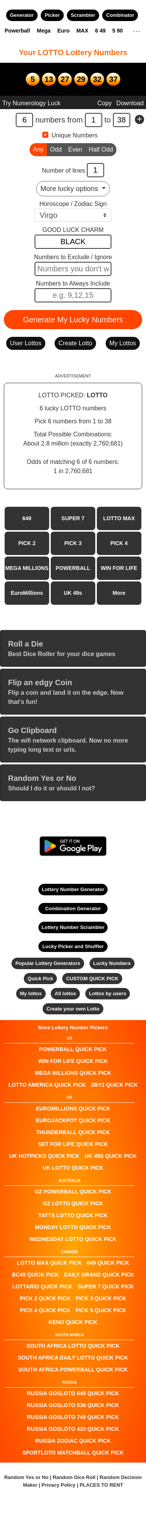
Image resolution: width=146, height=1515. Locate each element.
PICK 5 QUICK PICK (101, 1310)
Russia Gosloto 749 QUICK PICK (73, 1417)
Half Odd (101, 149)
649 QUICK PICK (108, 1263)
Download (130, 103)
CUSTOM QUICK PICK (92, 978)
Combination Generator (73, 908)
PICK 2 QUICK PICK (45, 1298)
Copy (104, 103)
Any (38, 149)
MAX (82, 31)
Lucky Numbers (112, 963)
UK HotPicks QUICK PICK (44, 1156)
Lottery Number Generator (73, 889)
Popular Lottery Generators (47, 963)
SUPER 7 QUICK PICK (106, 1286)
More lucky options (70, 189)
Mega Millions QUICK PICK (73, 1073)
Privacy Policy (58, 1485)
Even (75, 149)
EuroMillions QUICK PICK (73, 1108)
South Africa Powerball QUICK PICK (73, 1369)
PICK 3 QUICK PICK (101, 1298)
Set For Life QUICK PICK (73, 1144)
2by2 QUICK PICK (114, 1085)
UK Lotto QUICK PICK (73, 1168)
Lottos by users (107, 993)
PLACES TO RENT (101, 1485)
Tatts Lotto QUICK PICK (73, 1215)
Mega (44, 31)
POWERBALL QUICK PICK (73, 1049)
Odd (55, 149)
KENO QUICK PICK (73, 1322)
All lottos (65, 993)
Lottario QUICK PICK (42, 1286)
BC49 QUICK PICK (35, 1275)
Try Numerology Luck (31, 103)
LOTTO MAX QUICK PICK (49, 1263)
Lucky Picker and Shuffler (73, 946)
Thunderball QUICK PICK (73, 1132)
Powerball (17, 31)
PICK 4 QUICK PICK (45, 1310)
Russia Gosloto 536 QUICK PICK (73, 1405)
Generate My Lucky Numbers (73, 319)
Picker (52, 15)
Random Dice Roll (75, 1477)
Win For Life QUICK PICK (73, 1061)
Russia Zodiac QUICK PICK (73, 1441)
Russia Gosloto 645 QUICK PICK (73, 1393)
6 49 (100, 31)
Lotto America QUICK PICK (47, 1085)
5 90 (117, 31)
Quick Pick (40, 978)
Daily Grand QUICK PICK (99, 1275)
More (119, 593)
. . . (136, 30)
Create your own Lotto (73, 1009)
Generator (22, 15)
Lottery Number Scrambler (73, 927)
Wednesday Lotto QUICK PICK (73, 1239)
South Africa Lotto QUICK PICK (73, 1346)
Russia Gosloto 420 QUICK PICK (73, 1429)
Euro (63, 31)
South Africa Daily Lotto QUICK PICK (73, 1358)
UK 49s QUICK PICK (111, 1156)
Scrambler (83, 15)
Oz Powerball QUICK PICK (73, 1191)
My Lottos (122, 343)
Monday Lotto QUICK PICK (73, 1227)
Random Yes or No (26, 1477)
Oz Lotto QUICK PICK (73, 1203)
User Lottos (25, 343)
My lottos (31, 993)
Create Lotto (75, 343)
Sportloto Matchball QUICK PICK (73, 1453)
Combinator (120, 15)
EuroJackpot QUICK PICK (73, 1120)
